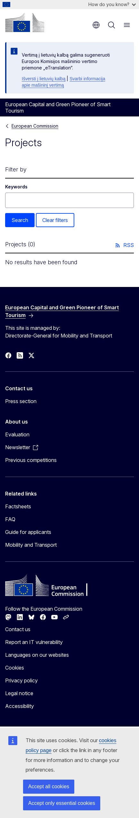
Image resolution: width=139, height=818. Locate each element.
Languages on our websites (37, 655)
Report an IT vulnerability (34, 642)
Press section (21, 401)
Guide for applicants (28, 532)
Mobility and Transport (31, 545)
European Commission (35, 126)
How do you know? (112, 4)
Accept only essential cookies (61, 803)
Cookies (14, 667)
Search (20, 220)
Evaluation (17, 434)
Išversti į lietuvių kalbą (43, 78)
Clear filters (55, 220)
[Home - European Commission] (24, 22)
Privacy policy (21, 680)
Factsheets (18, 506)
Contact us (17, 629)
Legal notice (19, 693)
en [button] (96, 25)
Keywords (16, 186)
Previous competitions (31, 460)
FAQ (10, 519)
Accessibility (19, 706)
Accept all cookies (48, 786)
